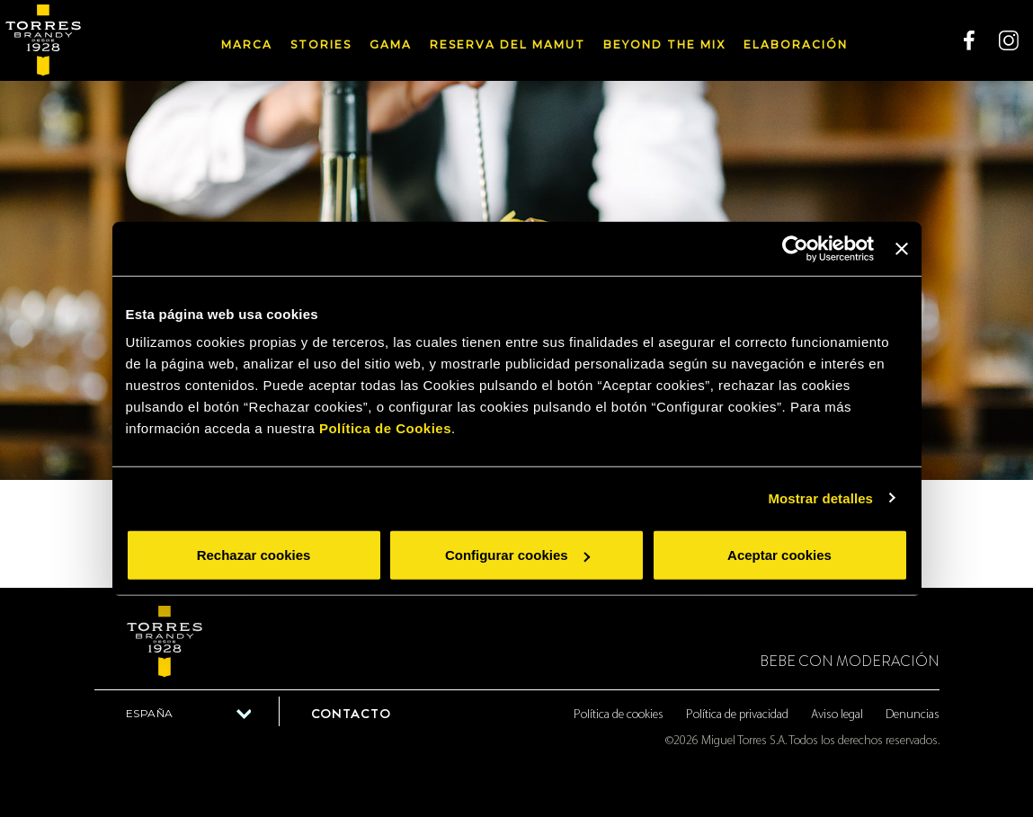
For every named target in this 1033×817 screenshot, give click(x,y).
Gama (391, 44)
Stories (321, 44)
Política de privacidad (737, 715)
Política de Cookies (385, 428)
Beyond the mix (664, 44)
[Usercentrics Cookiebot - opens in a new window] (795, 248)
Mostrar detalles (820, 497)
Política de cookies (618, 715)
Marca (246, 44)
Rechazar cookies (254, 555)
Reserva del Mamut (507, 44)
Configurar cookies (517, 555)
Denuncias (912, 715)
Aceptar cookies (779, 555)
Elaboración (796, 44)
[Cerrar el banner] (901, 248)
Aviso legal (837, 715)
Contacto (351, 714)
